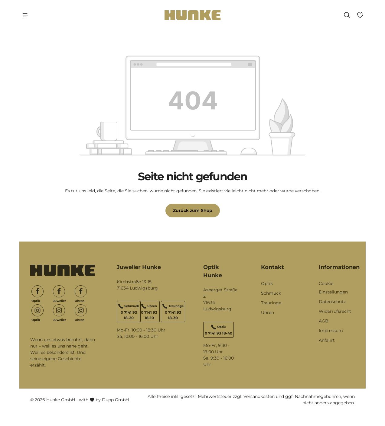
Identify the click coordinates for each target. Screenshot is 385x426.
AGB (323, 321)
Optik (267, 283)
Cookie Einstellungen (333, 288)
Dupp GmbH (115, 399)
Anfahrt (327, 340)
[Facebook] (37, 291)
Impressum (331, 330)
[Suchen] (347, 15)
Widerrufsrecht (335, 311)
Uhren (267, 312)
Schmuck (271, 293)
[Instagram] (37, 310)
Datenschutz (332, 301)
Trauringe (271, 303)
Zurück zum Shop (192, 210)
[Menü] (25, 15)
